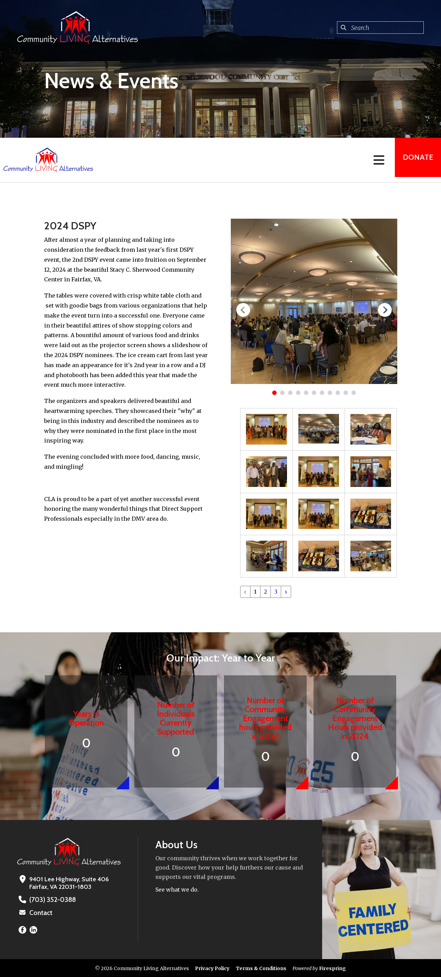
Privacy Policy (212, 968)
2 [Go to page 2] (265, 591)
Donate (415, 160)
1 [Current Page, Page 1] (255, 591)
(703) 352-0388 (51, 899)
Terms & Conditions (261, 968)
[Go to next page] (286, 591)
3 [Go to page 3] (275, 591)
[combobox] (380, 27)
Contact (40, 912)
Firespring (332, 968)
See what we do (176, 889)
